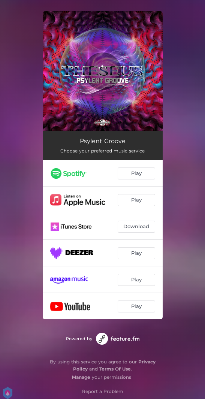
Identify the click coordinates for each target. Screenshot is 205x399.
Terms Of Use (115, 369)
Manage (81, 377)
